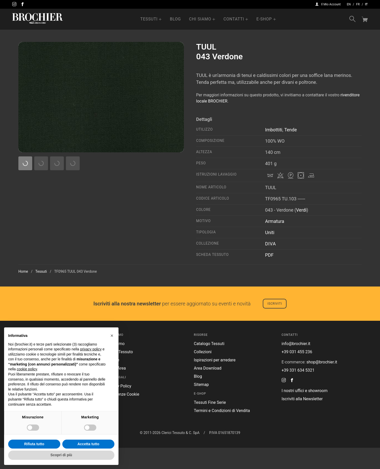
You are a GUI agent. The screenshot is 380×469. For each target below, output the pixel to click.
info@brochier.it (296, 364)
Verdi (301, 210)
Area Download (207, 389)
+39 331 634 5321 (298, 391)
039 (30, 264)
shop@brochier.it (321, 383)
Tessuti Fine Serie (210, 423)
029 (172, 264)
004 (30, 203)
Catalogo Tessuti (209, 364)
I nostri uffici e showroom (305, 411)
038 (172, 233)
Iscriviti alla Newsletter (302, 420)
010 (115, 203)
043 (144, 264)
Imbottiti (273, 129)
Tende (290, 129)
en (349, 4)
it (366, 4)
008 (59, 203)
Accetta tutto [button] (88, 444)
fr (358, 4)
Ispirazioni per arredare (214, 381)
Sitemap (201, 405)
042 (115, 264)
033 (87, 233)
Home (23, 293)
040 (59, 264)
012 (144, 203)
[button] (112, 335)
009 (87, 203)
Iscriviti (274, 325)
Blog (175, 19)
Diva (270, 243)
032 (59, 233)
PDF (269, 255)
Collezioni (202, 373)
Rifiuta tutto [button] (34, 444)
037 (144, 233)
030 (172, 203)
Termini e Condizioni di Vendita (222, 431)
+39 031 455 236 (297, 373)
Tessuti (149, 19)
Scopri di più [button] (61, 455)
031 (30, 233)
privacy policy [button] (91, 349)
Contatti (233, 19)
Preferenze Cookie (122, 415)
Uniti (269, 232)
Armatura (274, 221)
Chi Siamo (200, 19)
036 (115, 233)
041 (87, 264)
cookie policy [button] (27, 369)
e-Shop (264, 19)
